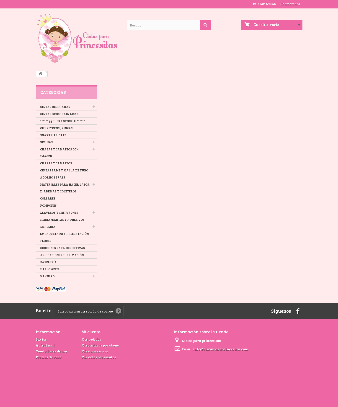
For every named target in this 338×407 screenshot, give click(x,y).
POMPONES (48, 205)
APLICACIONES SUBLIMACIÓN (62, 255)
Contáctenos (290, 4)
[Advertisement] (115, 373)
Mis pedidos (91, 339)
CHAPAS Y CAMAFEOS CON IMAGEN (59, 152)
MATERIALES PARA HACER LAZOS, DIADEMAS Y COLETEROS (65, 187)
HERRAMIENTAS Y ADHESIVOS (62, 220)
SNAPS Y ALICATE (53, 135)
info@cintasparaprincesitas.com (220, 349)
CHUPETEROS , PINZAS (56, 128)
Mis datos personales (98, 357)
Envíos (41, 339)
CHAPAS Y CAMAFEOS (56, 163)
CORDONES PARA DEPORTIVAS (62, 248)
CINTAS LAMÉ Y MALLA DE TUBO (64, 170)
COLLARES (47, 198)
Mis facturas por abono (100, 345)
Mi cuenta (91, 331)
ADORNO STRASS (52, 177)
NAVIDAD (47, 276)
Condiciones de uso (51, 351)
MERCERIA (47, 227)
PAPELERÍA (48, 262)
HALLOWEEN (49, 269)
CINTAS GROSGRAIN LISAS (59, 114)
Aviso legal (45, 345)
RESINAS (46, 142)
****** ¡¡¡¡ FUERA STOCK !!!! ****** (62, 121)
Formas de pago (48, 357)
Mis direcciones (94, 351)
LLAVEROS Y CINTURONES (59, 212)
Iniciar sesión (264, 4)
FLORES (45, 241)
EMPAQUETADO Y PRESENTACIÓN (64, 234)
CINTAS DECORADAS (55, 107)
